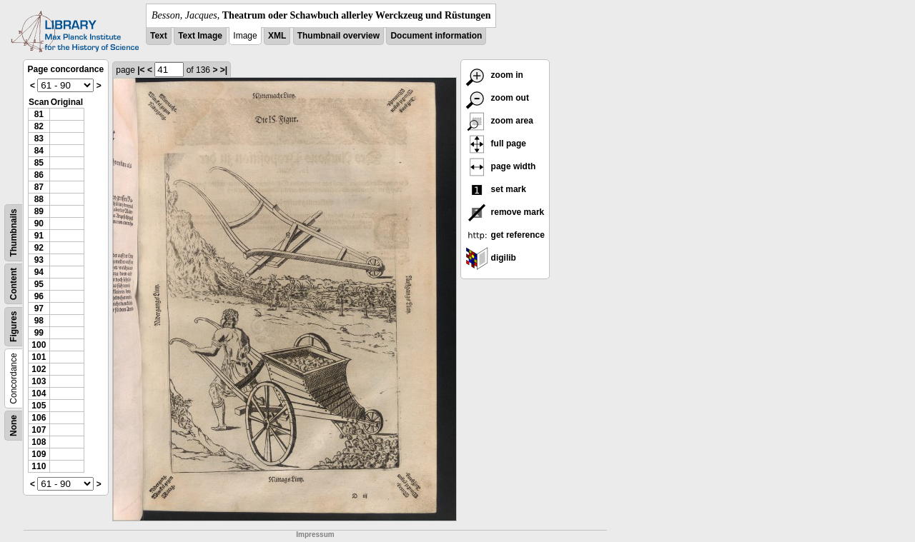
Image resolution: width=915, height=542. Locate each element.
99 (39, 333)
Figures (14, 326)
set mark (495, 189)
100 (38, 345)
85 (39, 163)
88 (39, 199)
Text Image (200, 36)
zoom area (499, 121)
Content (14, 284)
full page (495, 144)
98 (39, 321)
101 (38, 357)
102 (38, 369)
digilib (490, 258)
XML (277, 36)
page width (500, 166)
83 (39, 139)
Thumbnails (14, 232)
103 (38, 381)
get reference (505, 235)
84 (39, 151)
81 (39, 114)
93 (39, 260)
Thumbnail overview (338, 36)
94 (39, 272)
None (14, 425)
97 (39, 308)
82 (39, 126)
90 (39, 224)
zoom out (497, 98)
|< (140, 70)
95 (39, 284)
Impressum (315, 534)
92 (39, 248)
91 (39, 236)
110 (38, 466)
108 (38, 442)
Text (158, 36)
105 (38, 406)
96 (39, 296)
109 (38, 454)
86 (39, 175)
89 (39, 211)
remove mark (504, 212)
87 (39, 187)
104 (38, 393)
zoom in (494, 75)
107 (38, 430)
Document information (436, 36)
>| (223, 70)
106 (38, 418)
